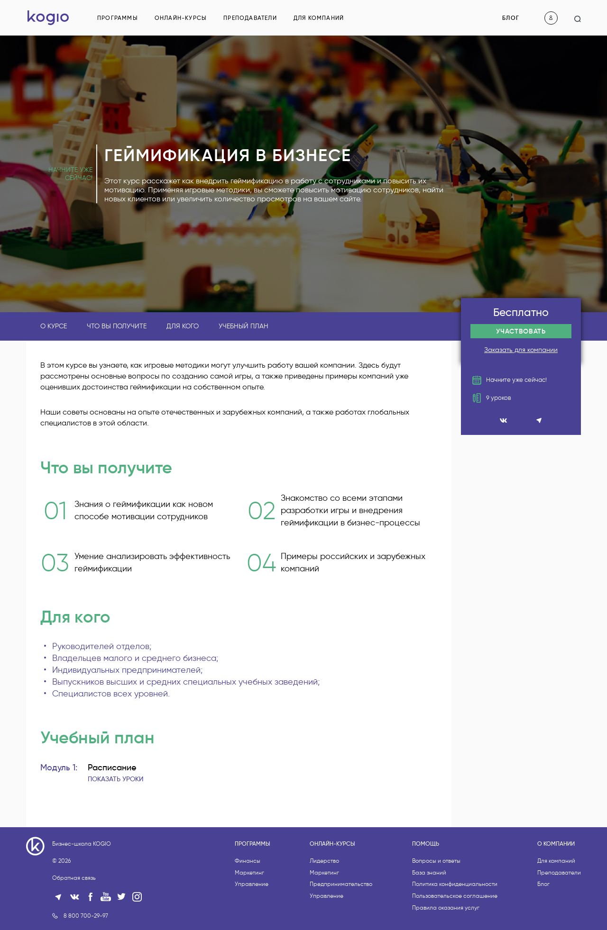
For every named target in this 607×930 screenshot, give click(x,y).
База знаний (429, 908)
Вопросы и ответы (436, 896)
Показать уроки (115, 779)
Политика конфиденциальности (454, 919)
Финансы (247, 896)
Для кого (182, 326)
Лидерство (324, 896)
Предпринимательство (341, 919)
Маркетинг (249, 908)
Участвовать (521, 331)
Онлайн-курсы (181, 17)
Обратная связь (74, 913)
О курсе (53, 326)
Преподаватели (250, 17)
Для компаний (319, 17)
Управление (251, 919)
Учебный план (243, 326)
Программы (117, 17)
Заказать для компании (521, 350)
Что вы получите (117, 326)
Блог (510, 17)
